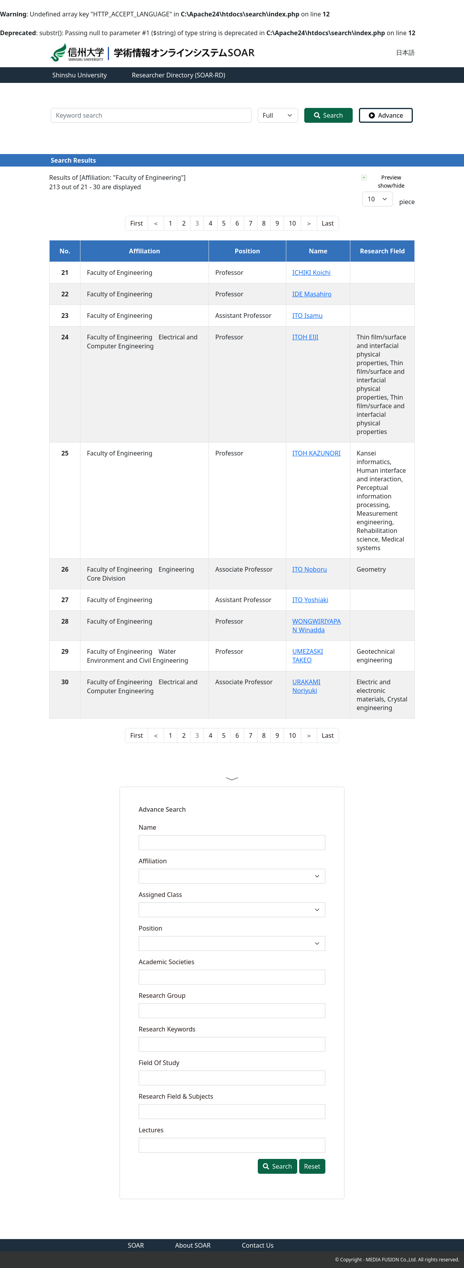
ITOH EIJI (306, 337)
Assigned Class (160, 894)
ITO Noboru (310, 569)
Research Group (162, 995)
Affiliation (153, 861)
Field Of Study (159, 1062)
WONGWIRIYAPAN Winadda (317, 625)
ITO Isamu (308, 315)
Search (328, 115)
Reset (312, 1166)
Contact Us (257, 1245)
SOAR (136, 1245)
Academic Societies (167, 962)
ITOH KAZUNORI (317, 453)
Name (147, 827)
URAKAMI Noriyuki (307, 686)
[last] (156, 223)
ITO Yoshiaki (310, 599)
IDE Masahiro (312, 294)
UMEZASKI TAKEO (308, 655)
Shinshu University (79, 75)
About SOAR (193, 1245)
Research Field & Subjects (176, 1096)
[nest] (136, 223)
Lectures (151, 1130)
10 (292, 223)
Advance (386, 115)
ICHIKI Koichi (312, 272)
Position (150, 928)
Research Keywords (167, 1029)
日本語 (405, 52)
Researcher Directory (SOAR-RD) (178, 75)
